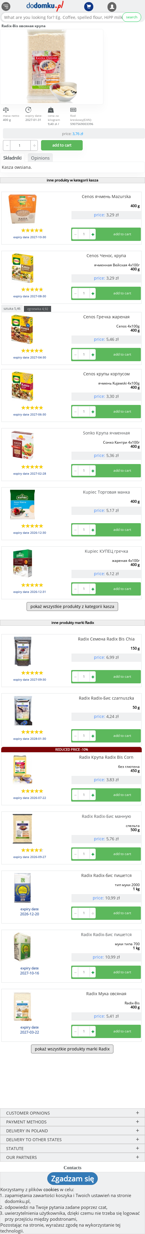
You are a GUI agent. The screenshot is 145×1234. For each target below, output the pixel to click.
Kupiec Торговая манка (106, 492)
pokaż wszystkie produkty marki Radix (72, 1049)
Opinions (40, 158)
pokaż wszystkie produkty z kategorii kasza (72, 606)
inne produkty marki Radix (72, 622)
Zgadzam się (72, 1178)
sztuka (12, 308)
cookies (51, 1189)
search (131, 17)
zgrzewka (37, 309)
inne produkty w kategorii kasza (72, 180)
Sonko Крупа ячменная (106, 433)
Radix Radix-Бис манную (106, 816)
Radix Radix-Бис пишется (106, 934)
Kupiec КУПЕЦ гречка (106, 551)
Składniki (12, 158)
